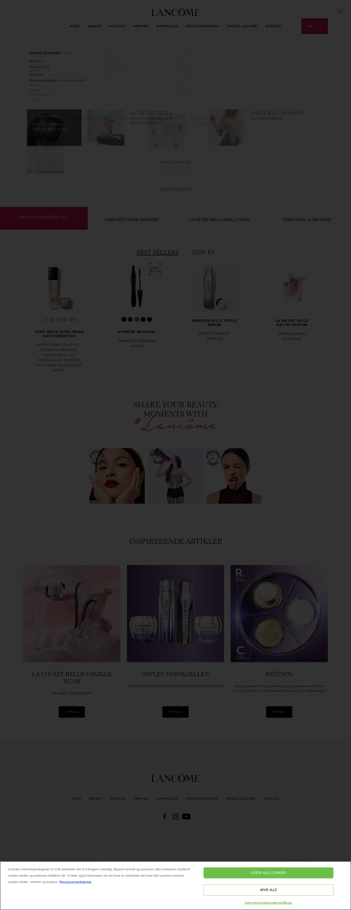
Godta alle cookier (268, 877)
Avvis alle (268, 894)
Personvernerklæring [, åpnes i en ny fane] (75, 886)
